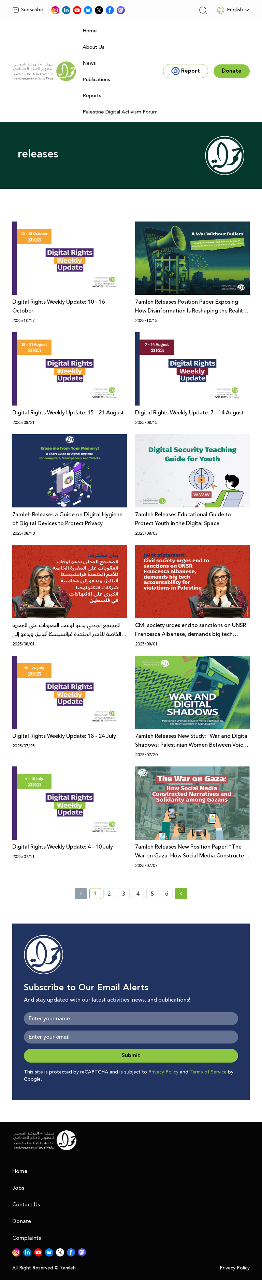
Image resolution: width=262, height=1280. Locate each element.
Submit (131, 1055)
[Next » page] (181, 893)
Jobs (18, 1188)
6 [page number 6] (166, 893)
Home (90, 31)
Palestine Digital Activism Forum (120, 112)
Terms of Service (208, 1072)
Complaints (26, 1238)
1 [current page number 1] (97, 894)
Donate (21, 1221)
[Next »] (181, 893)
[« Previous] (81, 893)
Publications (96, 79)
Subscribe (27, 10)
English (230, 10)
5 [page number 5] (152, 893)
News (89, 63)
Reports (92, 96)
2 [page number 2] (109, 893)
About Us (93, 47)
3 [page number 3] (123, 893)
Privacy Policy (163, 1072)
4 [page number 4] (138, 893)
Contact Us (26, 1205)
